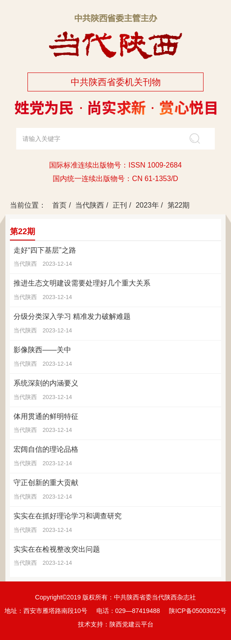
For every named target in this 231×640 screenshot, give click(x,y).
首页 (59, 205)
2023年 (147, 205)
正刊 (120, 205)
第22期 (179, 205)
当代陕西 (89, 205)
